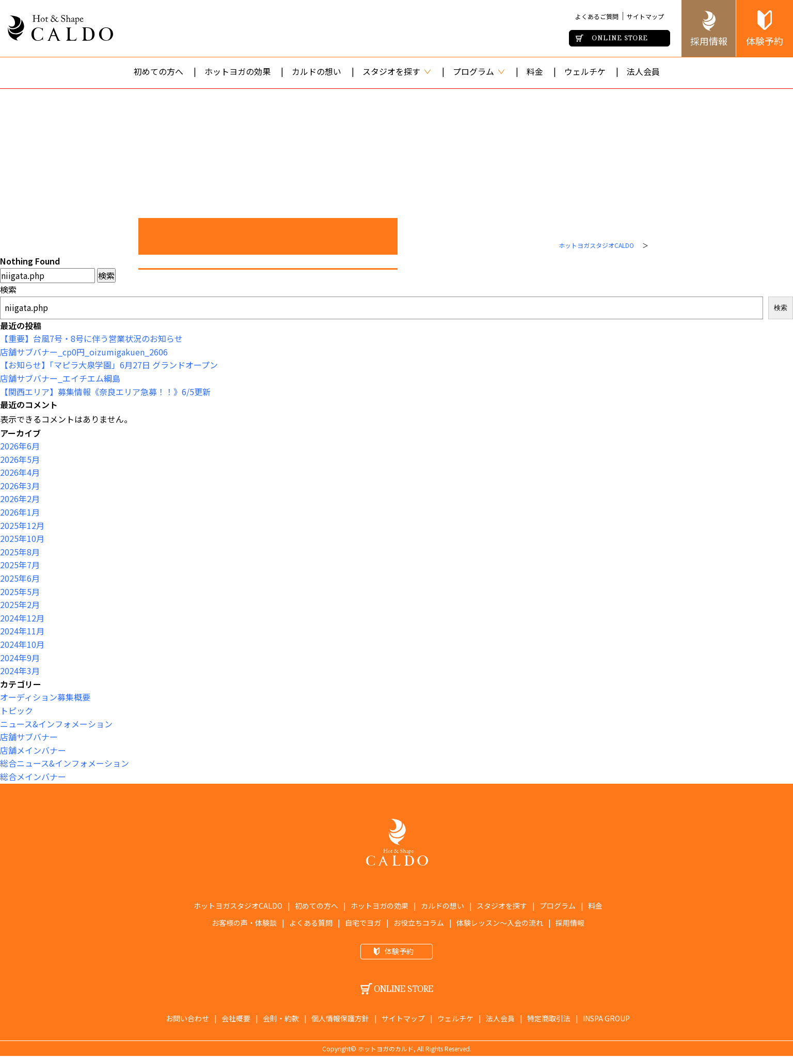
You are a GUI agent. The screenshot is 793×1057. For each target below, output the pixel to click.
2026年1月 (20, 512)
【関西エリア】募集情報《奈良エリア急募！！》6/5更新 (105, 391)
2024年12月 (22, 618)
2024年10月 (22, 644)
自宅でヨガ (363, 923)
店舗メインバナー (33, 750)
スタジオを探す (397, 71)
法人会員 (643, 71)
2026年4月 (20, 472)
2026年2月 (20, 498)
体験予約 (764, 41)
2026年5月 (20, 459)
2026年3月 (20, 485)
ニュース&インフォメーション (56, 724)
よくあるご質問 (596, 16)
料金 (535, 71)
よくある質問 (310, 923)
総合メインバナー (33, 776)
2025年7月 (20, 564)
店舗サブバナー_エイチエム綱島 (60, 378)
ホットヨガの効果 (237, 71)
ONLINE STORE (620, 37)
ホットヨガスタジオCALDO (596, 245)
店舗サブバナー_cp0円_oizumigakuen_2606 (84, 352)
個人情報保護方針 (340, 1018)
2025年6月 (20, 578)
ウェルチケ (585, 71)
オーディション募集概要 (45, 697)
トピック (16, 710)
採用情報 (708, 41)
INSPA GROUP (606, 1018)
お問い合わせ (187, 1018)
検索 (8, 289)
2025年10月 (22, 538)
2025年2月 (20, 604)
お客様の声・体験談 (244, 923)
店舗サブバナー (29, 736)
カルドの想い (316, 71)
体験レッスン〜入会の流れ (499, 923)
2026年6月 (20, 446)
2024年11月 (22, 631)
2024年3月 (20, 670)
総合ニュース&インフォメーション (64, 763)
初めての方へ (158, 71)
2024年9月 (20, 657)
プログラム (479, 71)
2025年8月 (20, 552)
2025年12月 (22, 525)
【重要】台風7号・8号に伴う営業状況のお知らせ (91, 338)
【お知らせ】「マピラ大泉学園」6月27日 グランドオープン (109, 365)
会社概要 (235, 1018)
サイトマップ (645, 16)
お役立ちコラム (418, 923)
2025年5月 (20, 591)
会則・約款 (281, 1018)
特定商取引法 (548, 1018)
